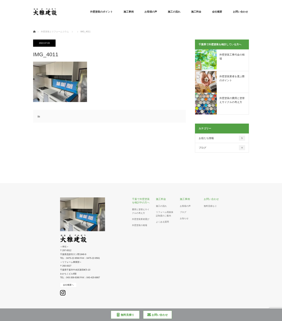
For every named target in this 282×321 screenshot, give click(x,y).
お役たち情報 (222, 138)
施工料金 (196, 11)
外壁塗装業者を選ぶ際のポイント (232, 78)
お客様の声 (150, 11)
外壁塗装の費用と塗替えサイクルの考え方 (232, 100)
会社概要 (217, 11)
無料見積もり (210, 206)
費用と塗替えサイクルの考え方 (140, 211)
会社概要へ (68, 285)
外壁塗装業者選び (140, 219)
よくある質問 (162, 222)
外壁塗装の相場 (139, 225)
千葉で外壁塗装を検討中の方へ (141, 201)
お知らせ (184, 218)
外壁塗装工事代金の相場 (232, 56)
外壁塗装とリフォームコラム (55, 31)
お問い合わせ (240, 11)
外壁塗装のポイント (101, 11)
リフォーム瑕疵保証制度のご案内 (164, 214)
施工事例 (129, 11)
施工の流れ (174, 11)
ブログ (222, 147)
